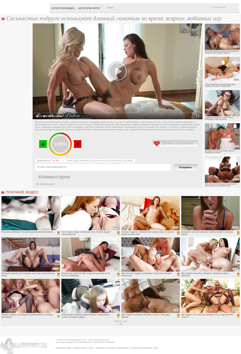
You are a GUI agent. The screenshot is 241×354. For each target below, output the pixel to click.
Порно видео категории (78, 160)
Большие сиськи (97, 160)
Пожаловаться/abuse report (144, 348)
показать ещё (120, 321)
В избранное (218, 7)
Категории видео (63, 8)
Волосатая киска (114, 160)
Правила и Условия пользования (112, 348)
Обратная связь (64, 348)
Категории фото (89, 8)
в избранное (175, 143)
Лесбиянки (128, 160)
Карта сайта (80, 348)
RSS (91, 348)
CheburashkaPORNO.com (26, 7)
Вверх (234, 332)
